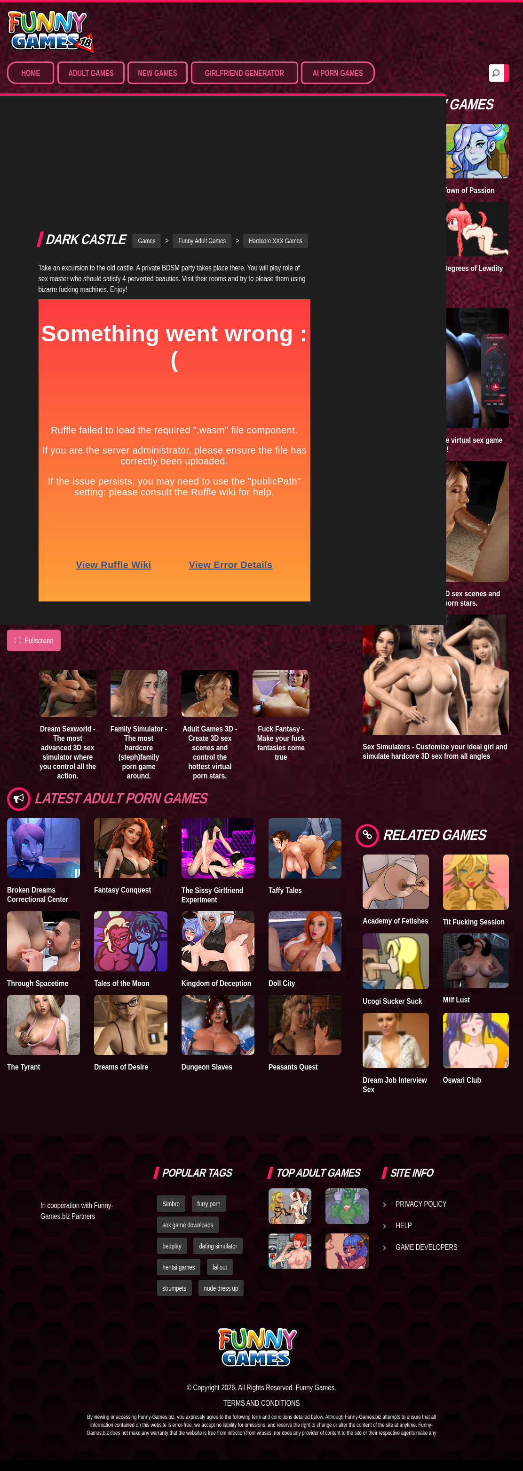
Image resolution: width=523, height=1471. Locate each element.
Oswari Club (462, 1080)
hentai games (179, 1267)
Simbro (171, 1204)
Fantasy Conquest (122, 785)
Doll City (282, 878)
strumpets (174, 1288)
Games (146, 136)
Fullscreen (34, 536)
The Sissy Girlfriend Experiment (213, 790)
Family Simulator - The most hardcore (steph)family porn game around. (139, 648)
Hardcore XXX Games (275, 136)
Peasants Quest (293, 962)
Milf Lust (456, 999)
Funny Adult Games (202, 136)
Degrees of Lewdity (473, 268)
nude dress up (221, 1288)
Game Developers (427, 1247)
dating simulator (218, 1246)
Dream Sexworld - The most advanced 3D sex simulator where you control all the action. (68, 648)
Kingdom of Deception (217, 878)
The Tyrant (23, 962)
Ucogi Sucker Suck (392, 1001)
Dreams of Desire (121, 962)
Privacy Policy (421, 1204)
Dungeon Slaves (207, 962)
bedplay (172, 1246)
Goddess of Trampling (381, 272)
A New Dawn (382, 190)
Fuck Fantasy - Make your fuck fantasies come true (281, 638)
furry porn (209, 1204)
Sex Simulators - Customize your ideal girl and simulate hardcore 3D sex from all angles (435, 751)
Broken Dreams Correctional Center (37, 790)
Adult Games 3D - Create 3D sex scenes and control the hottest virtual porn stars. (209, 648)
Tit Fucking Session (474, 921)
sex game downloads (188, 1225)
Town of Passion (469, 190)
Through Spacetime (37, 878)
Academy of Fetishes (395, 920)
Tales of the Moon (122, 878)
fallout (220, 1267)
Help (404, 1225)
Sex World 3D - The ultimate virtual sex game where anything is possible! (432, 444)
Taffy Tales (285, 785)
